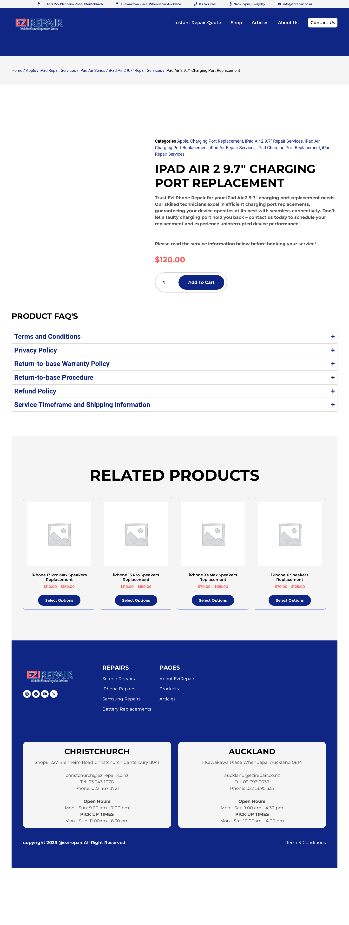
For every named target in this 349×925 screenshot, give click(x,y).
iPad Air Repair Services (233, 147)
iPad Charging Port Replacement (288, 147)
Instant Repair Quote (197, 22)
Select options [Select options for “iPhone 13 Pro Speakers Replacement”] (136, 601)
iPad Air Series (92, 70)
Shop (236, 22)
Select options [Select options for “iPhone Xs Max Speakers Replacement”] (213, 601)
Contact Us (322, 22)
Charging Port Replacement (216, 141)
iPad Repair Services (58, 70)
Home (17, 70)
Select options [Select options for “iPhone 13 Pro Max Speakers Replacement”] (59, 601)
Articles (260, 22)
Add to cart (211, 282)
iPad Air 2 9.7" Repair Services (135, 70)
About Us (288, 22)
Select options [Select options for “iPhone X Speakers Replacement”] (290, 601)
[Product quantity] (168, 283)
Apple (31, 70)
